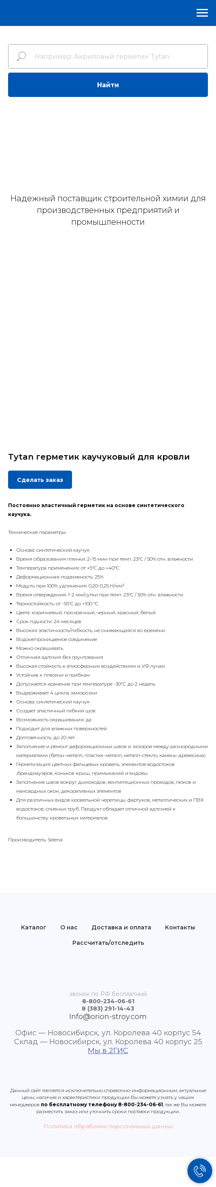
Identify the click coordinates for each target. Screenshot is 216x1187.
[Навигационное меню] (202, 13)
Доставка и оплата (121, 927)
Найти (108, 85)
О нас (69, 927)
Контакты (180, 927)
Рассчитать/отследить (108, 942)
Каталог (34, 927)
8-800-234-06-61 (140, 1104)
